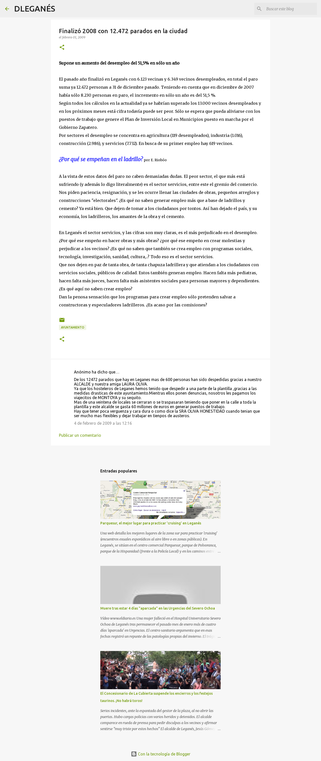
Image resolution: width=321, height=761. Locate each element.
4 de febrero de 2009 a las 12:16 (103, 423)
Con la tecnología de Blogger (160, 754)
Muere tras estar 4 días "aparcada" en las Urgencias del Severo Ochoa (157, 608)
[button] (62, 47)
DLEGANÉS (34, 8)
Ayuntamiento (72, 327)
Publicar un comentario (80, 435)
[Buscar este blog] (290, 9)
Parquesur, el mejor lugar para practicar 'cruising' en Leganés (150, 523)
